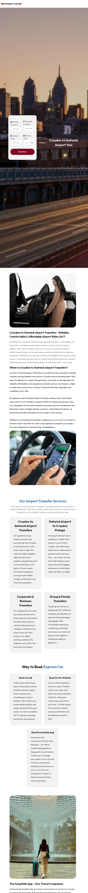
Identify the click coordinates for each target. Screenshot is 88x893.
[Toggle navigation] (85, 4)
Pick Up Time (27, 137)
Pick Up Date (14, 137)
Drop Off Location (27, 123)
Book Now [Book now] (22, 152)
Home (42, 142)
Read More (50, 427)
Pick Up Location (14, 123)
